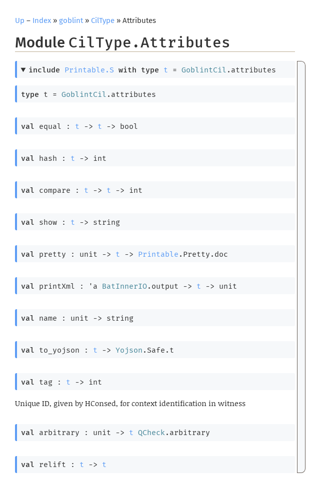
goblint (71, 20)
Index (41, 20)
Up (19, 20)
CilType (102, 20)
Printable (158, 254)
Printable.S (89, 69)
